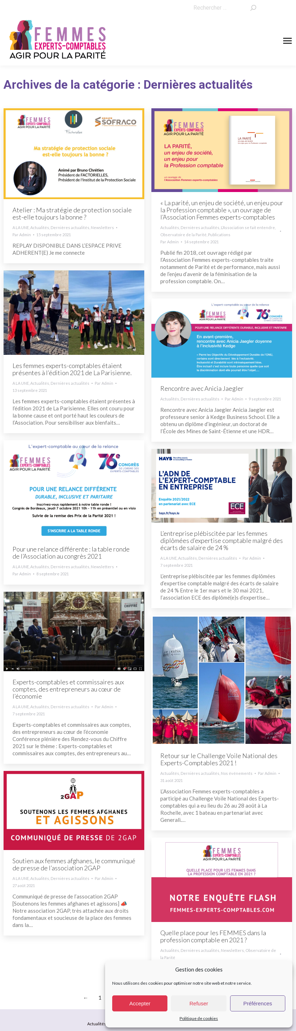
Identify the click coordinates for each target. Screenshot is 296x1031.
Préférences (257, 1003)
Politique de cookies (199, 1018)
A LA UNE (20, 227)
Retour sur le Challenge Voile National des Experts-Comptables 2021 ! (218, 759)
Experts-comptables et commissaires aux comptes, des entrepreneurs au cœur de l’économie (68, 689)
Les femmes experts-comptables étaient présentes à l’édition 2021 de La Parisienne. (72, 369)
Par (21, 234)
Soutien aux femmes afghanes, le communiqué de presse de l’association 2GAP (73, 864)
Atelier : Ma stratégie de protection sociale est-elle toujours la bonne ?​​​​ (72, 213)
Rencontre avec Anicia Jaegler (202, 388)
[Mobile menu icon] (287, 41)
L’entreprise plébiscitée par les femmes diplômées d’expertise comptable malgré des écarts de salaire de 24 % (221, 540)
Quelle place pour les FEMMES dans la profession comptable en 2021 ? (213, 936)
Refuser (198, 1003)
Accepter (139, 1003)
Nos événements (237, 773)
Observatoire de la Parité (183, 234)
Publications (219, 234)
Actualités (39, 227)
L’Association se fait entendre (248, 227)
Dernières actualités (70, 227)
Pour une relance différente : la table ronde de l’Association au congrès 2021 (71, 552)
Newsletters (102, 227)
